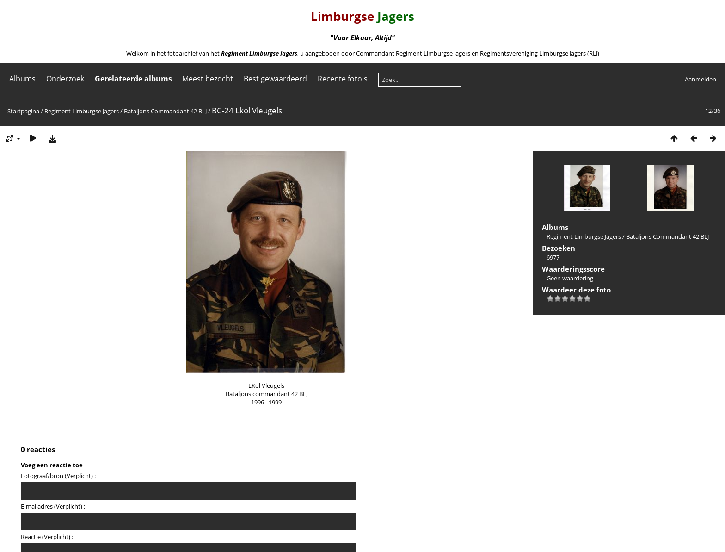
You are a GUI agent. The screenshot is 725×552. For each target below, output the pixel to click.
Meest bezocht (207, 79)
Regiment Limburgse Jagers (81, 111)
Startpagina (23, 111)
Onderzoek (65, 79)
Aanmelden (700, 79)
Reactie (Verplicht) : (47, 537)
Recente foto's (343, 79)
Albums (22, 79)
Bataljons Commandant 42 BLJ (165, 111)
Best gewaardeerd (275, 79)
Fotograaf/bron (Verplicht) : (58, 475)
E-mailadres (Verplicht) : (53, 506)
